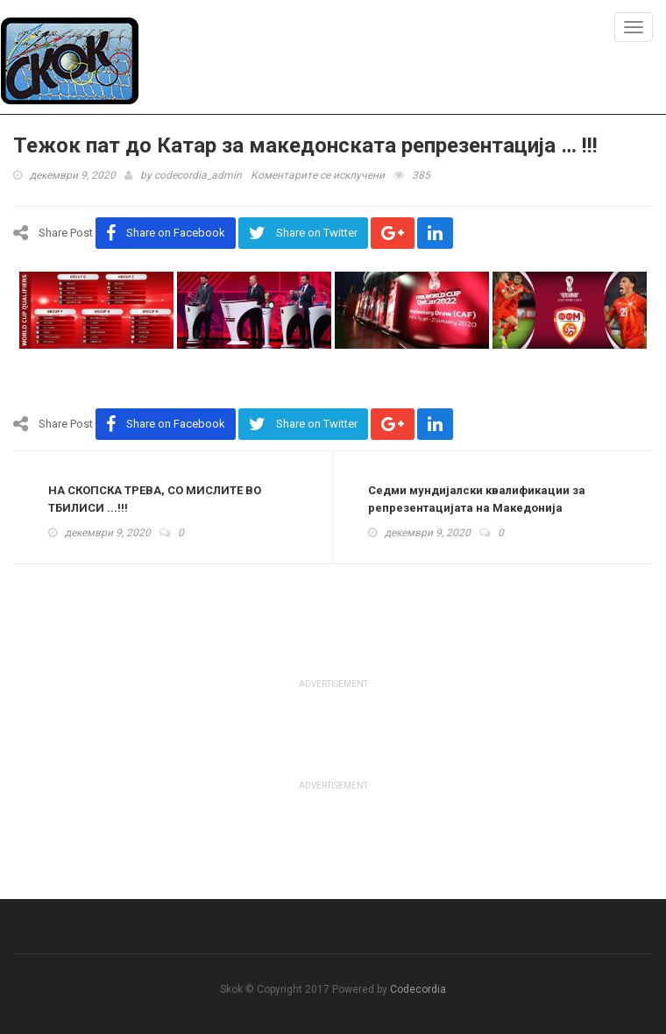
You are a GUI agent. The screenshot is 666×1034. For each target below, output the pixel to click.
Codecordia (418, 989)
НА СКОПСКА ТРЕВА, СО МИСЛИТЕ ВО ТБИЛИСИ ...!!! (154, 499)
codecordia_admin (198, 175)
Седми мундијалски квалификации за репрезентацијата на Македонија (476, 499)
